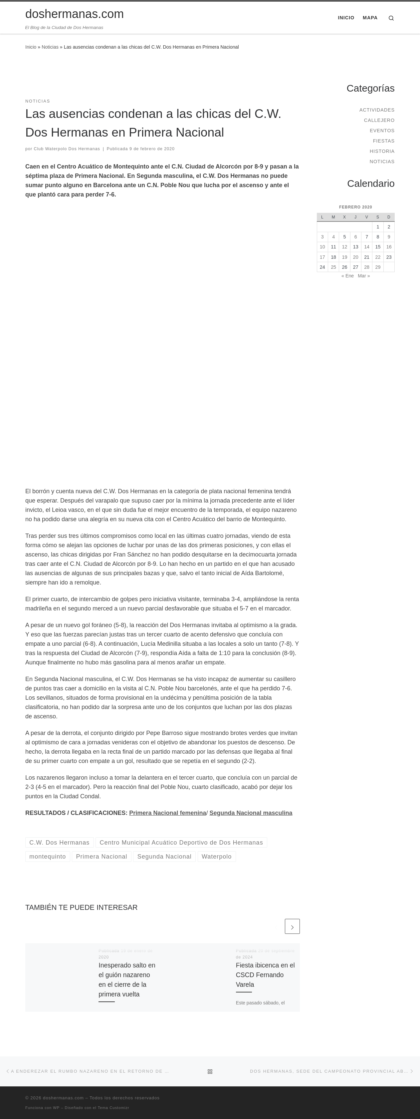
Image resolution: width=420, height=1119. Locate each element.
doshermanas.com (63, 1097)
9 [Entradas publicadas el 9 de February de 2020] (389, 236)
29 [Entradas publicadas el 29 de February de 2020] (378, 267)
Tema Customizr (113, 1108)
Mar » (364, 275)
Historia (382, 151)
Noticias (50, 47)
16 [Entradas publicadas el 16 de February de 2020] (389, 246)
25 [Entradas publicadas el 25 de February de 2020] (333, 267)
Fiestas (384, 141)
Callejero (379, 120)
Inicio (30, 47)
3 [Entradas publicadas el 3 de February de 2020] (322, 236)
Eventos (382, 130)
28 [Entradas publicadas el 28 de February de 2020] (366, 267)
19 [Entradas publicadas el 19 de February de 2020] (344, 257)
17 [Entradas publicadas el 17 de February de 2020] (322, 257)
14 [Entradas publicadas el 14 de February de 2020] (366, 246)
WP (56, 1108)
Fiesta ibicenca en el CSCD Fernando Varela (265, 974)
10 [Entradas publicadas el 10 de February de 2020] (322, 246)
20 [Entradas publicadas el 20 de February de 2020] (355, 257)
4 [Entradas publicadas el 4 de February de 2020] (333, 236)
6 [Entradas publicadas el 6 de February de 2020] (355, 236)
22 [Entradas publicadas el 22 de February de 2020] (378, 257)
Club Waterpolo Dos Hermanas (67, 149)
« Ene (347, 275)
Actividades (377, 110)
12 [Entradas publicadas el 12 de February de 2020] (344, 246)
